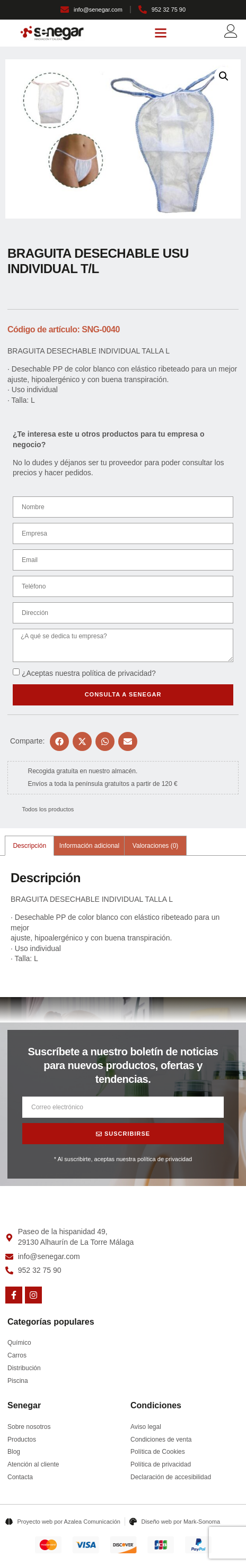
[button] (160, 32)
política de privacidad (117, 673)
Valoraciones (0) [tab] (155, 845)
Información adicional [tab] (89, 845)
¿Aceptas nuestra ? (89, 673)
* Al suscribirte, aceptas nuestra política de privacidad (123, 1159)
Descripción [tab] (29, 845)
